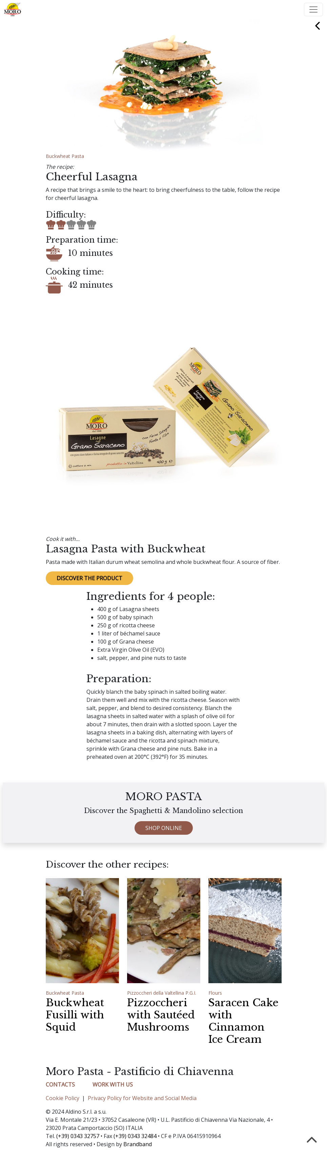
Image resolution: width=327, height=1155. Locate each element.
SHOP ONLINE (163, 854)
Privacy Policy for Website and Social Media (142, 1098)
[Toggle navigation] (313, 9)
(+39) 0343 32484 (135, 1136)
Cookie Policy (62, 1098)
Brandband (137, 1144)
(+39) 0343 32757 (77, 1136)
